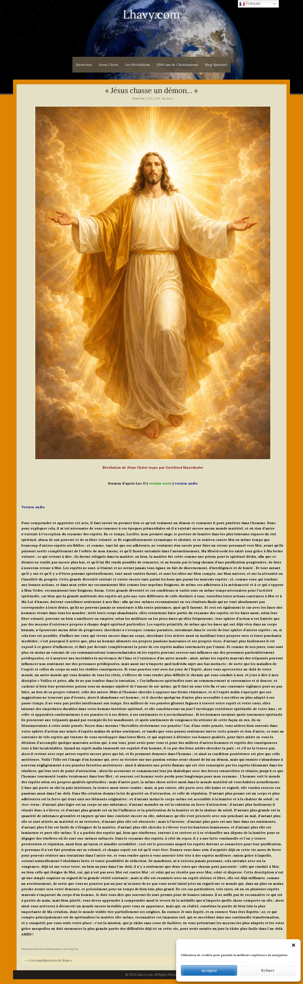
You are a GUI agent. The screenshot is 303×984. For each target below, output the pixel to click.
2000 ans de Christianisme (177, 65)
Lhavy (170, 98)
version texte (160, 483)
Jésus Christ (108, 65)
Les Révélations (137, 65)
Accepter (209, 970)
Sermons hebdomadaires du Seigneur (56, 949)
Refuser (267, 970)
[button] (293, 945)
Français (250, 4)
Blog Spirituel (216, 65)
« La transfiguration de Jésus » (48, 960)
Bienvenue (84, 65)
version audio (186, 483)
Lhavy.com (151, 14)
